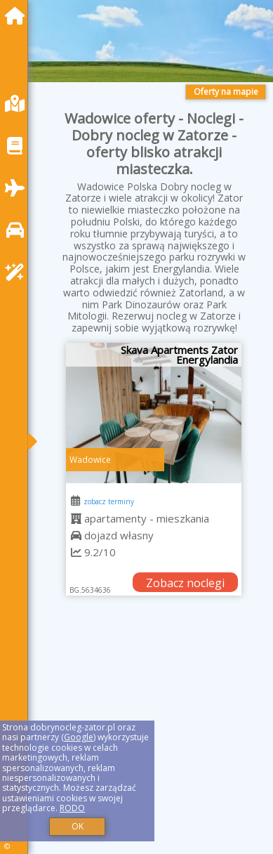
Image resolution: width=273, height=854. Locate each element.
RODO (72, 808)
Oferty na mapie (226, 92)
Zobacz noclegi (185, 583)
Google (78, 737)
